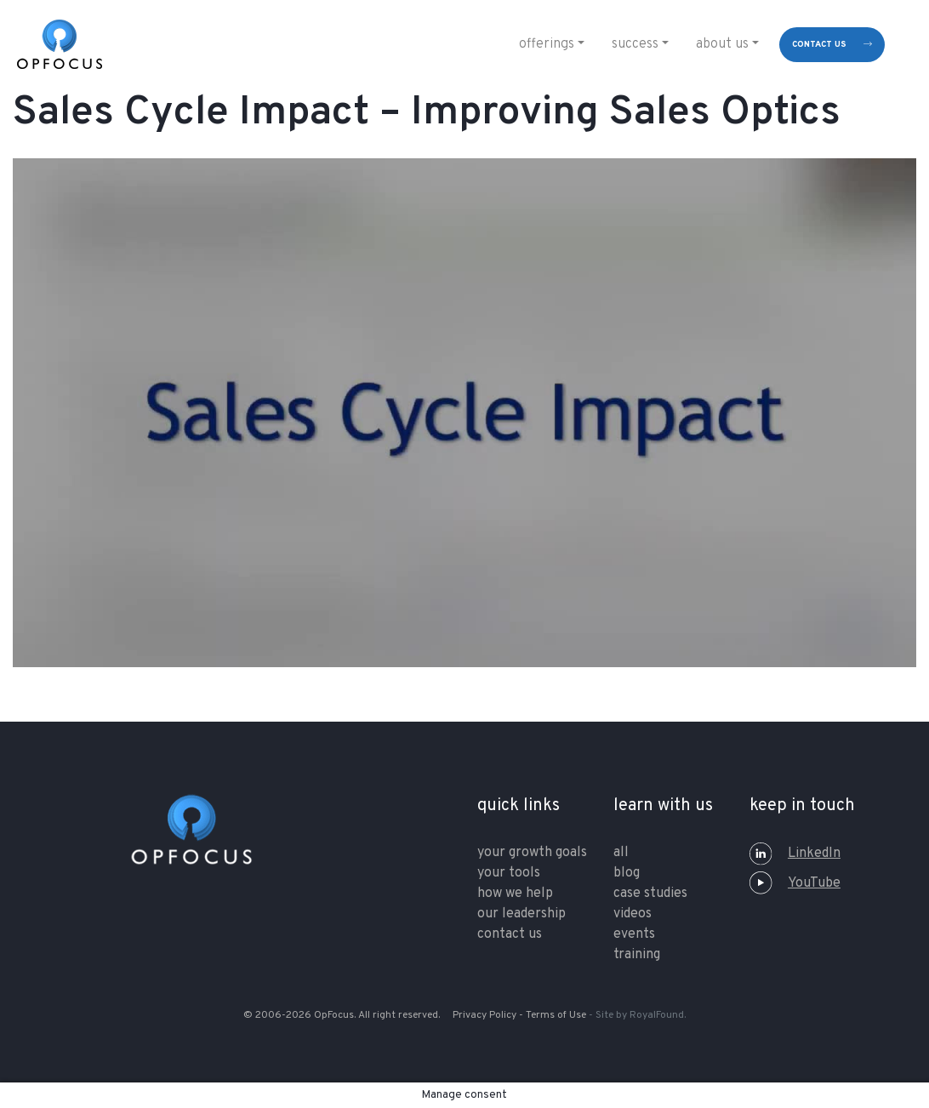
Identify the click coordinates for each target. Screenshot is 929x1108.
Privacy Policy (484, 1015)
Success (635, 44)
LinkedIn (795, 853)
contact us (819, 44)
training (636, 954)
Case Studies (650, 893)
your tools (508, 873)
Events (634, 934)
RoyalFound (657, 1015)
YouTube (795, 883)
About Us (722, 44)
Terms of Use (556, 1015)
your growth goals (532, 852)
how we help (515, 893)
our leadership (521, 913)
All (621, 852)
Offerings (546, 44)
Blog (626, 873)
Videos (632, 913)
